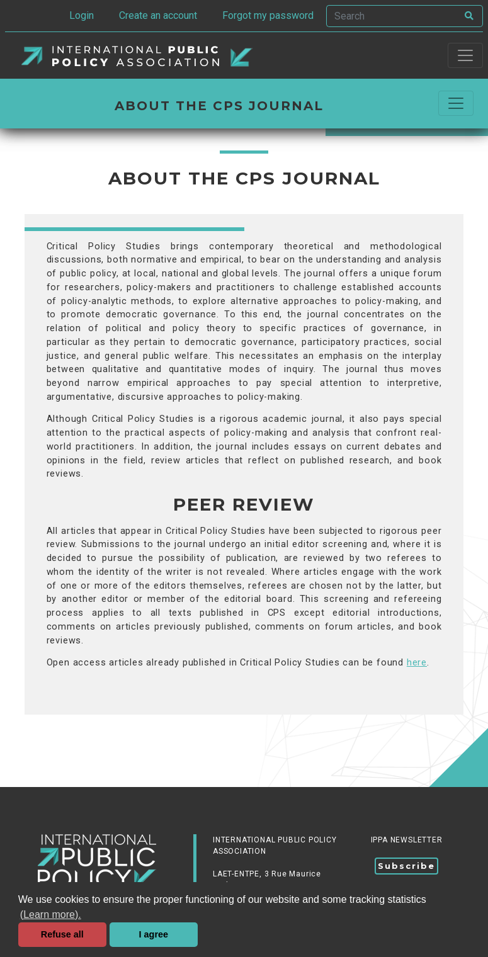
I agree (153, 934)
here (417, 662)
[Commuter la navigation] (456, 103)
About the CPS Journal (219, 105)
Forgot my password (268, 15)
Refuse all (62, 934)
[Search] (391, 16)
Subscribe (406, 866)
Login (81, 15)
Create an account (158, 15)
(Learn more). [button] (50, 914)
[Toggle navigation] (465, 55)
